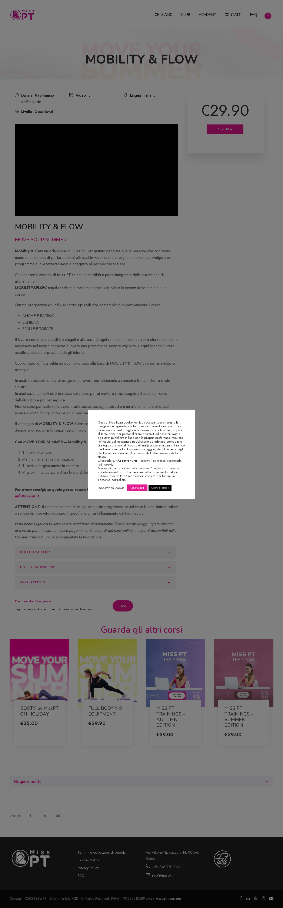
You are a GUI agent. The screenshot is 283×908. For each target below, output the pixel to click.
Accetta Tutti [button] (137, 488)
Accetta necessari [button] (160, 487)
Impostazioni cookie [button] (111, 488)
